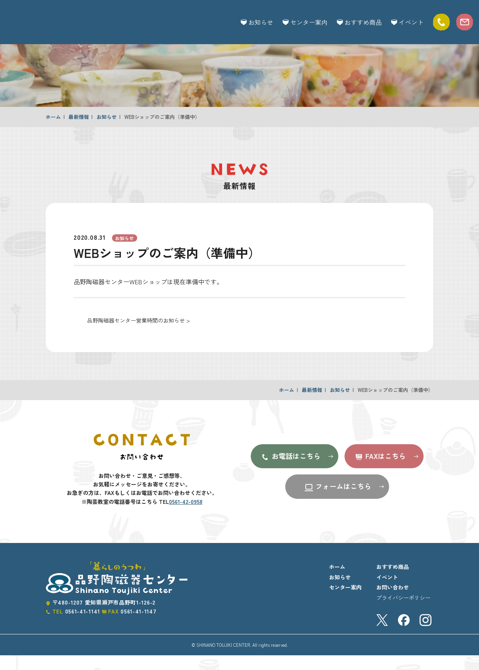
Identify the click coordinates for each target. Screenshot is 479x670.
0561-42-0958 (185, 516)
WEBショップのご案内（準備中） (162, 131)
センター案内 (305, 22)
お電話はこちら (290, 471)
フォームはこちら (337, 501)
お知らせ (257, 22)
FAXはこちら (380, 471)
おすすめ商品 (359, 22)
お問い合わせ (392, 602)
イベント (407, 22)
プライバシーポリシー (403, 612)
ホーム (53, 131)
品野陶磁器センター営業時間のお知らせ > (138, 335)
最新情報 (79, 131)
